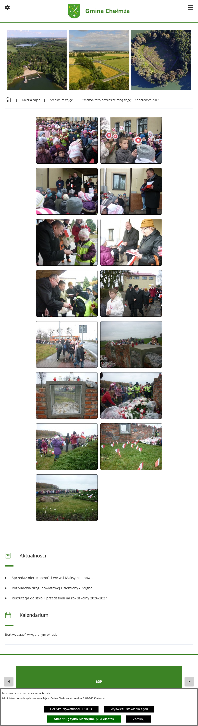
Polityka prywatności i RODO (71, 709)
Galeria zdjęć (31, 100)
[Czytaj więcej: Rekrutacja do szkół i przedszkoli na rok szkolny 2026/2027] (99, 598)
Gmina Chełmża (107, 11)
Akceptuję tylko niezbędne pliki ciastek (84, 719)
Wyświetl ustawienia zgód (129, 709)
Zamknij (138, 719)
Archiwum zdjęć (61, 100)
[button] (7, 7)
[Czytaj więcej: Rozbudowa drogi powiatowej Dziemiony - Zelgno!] (99, 588)
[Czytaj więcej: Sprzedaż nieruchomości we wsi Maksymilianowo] (99, 578)
